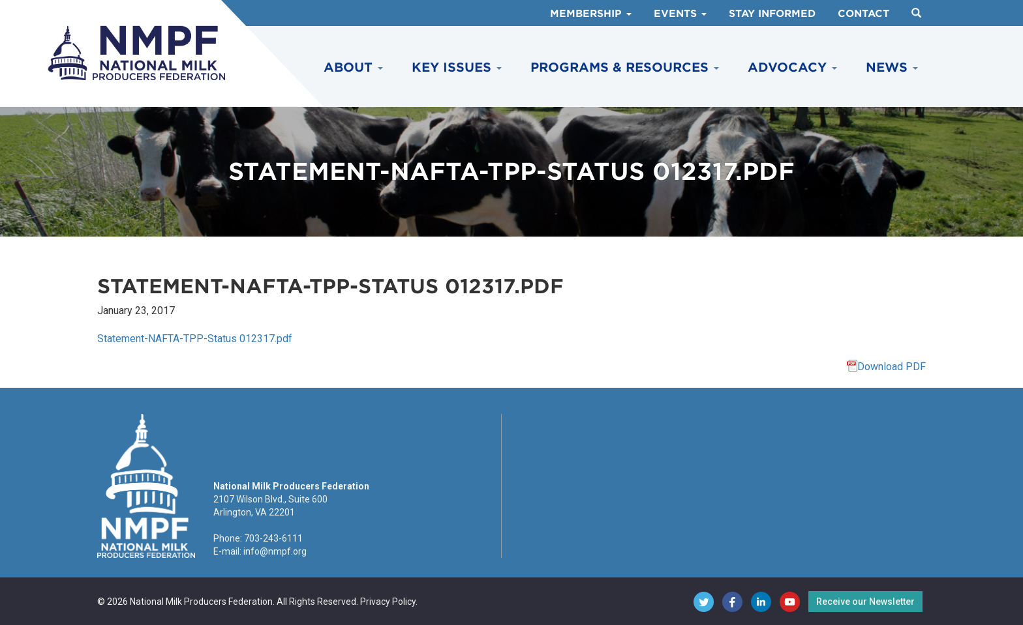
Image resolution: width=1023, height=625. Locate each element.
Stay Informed (772, 14)
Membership (591, 14)
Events (680, 14)
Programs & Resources (624, 67)
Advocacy (792, 67)
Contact (863, 14)
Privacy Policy (388, 601)
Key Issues (457, 67)
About (353, 67)
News (892, 67)
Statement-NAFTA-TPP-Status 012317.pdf (194, 338)
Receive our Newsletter (865, 601)
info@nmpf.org (275, 551)
